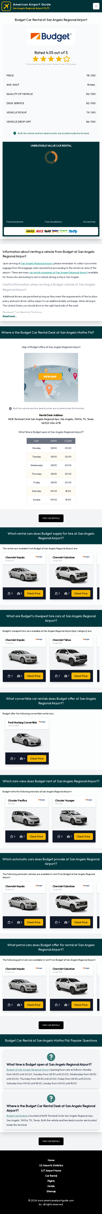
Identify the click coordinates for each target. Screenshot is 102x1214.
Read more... (10, 316)
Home (51, 1160)
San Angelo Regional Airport (37, 263)
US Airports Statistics (51, 1165)
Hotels (51, 1186)
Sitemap (51, 1191)
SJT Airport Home (51, 1170)
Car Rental (51, 1175)
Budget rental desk (16, 1115)
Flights (51, 1181)
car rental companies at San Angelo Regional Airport (58, 272)
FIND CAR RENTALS (51, 518)
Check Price (33, 593)
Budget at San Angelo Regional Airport (28, 1069)
